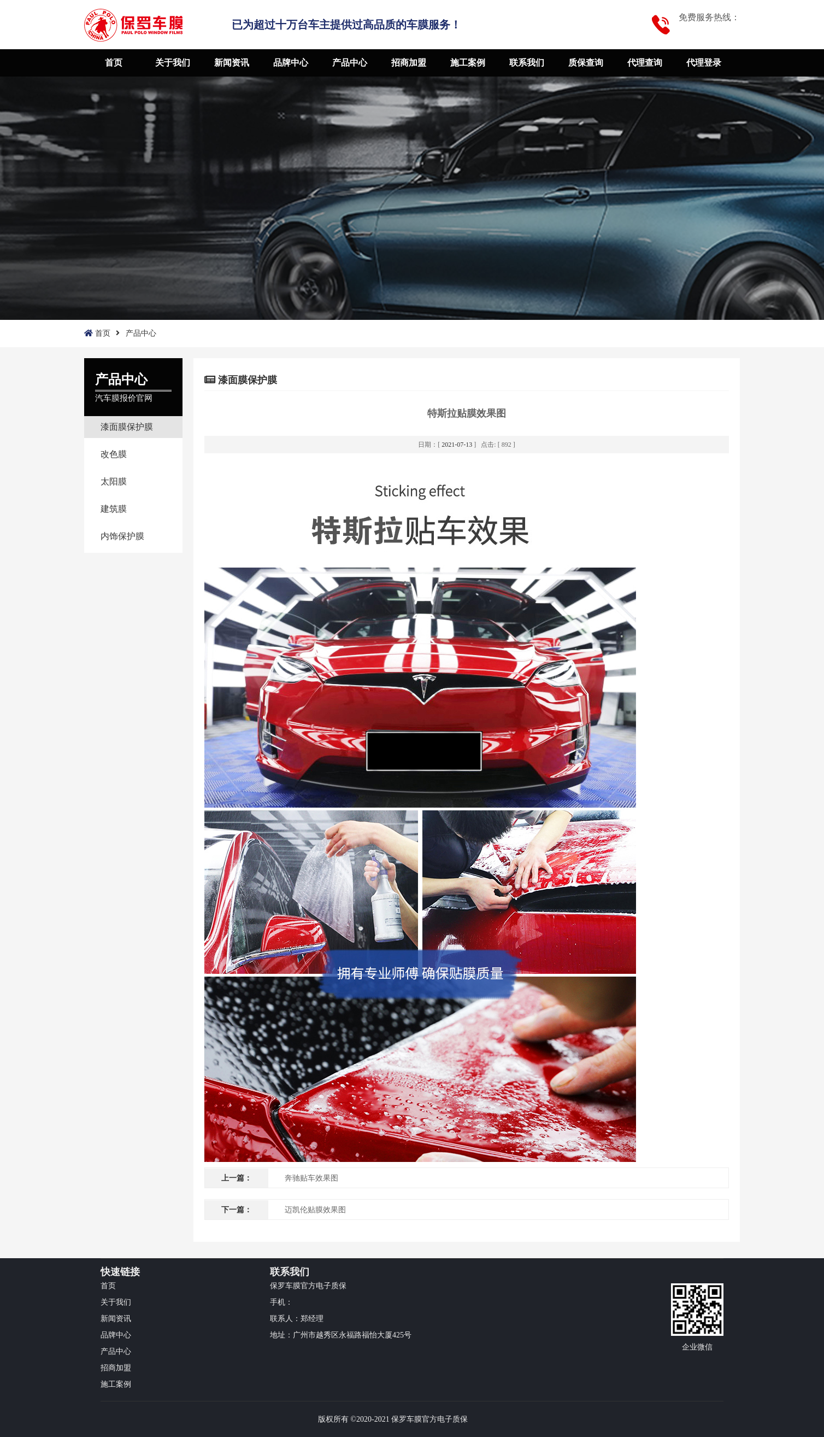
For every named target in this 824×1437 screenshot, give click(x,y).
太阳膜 (114, 481)
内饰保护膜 (122, 536)
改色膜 (114, 454)
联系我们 (526, 62)
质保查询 (585, 62)
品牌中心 (290, 62)
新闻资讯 (231, 62)
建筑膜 (114, 508)
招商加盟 (408, 62)
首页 (113, 62)
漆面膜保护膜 (127, 426)
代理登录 (703, 62)
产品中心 (349, 62)
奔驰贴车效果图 (311, 1178)
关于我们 (172, 62)
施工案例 (467, 62)
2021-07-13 (457, 444)
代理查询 (644, 62)
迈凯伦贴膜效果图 (315, 1210)
